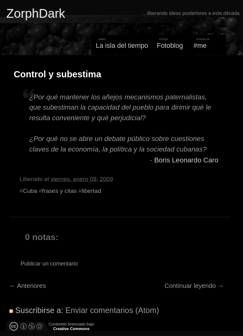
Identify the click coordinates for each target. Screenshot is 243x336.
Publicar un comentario (49, 264)
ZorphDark (35, 13)
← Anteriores (27, 285)
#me (200, 45)
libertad (91, 191)
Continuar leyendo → (194, 285)
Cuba (30, 191)
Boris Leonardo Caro (186, 160)
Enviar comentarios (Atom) (112, 310)
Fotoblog (170, 45)
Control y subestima (57, 74)
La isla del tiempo (122, 45)
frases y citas (59, 191)
